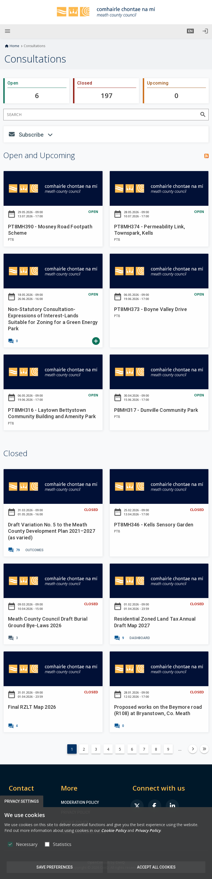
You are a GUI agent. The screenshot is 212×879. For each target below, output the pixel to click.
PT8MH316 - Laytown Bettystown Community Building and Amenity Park (52, 413)
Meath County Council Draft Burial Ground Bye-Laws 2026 (47, 622)
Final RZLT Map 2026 (32, 707)
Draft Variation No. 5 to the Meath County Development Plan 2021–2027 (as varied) (51, 531)
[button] (190, 31)
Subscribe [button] (63, 135)
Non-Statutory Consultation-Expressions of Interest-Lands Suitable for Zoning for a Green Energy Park (53, 318)
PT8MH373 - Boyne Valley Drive (150, 309)
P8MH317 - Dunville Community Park (156, 410)
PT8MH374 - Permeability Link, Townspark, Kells (149, 230)
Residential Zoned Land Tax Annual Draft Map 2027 (155, 622)
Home (14, 46)
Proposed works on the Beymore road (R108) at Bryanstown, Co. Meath (158, 710)
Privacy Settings (21, 801)
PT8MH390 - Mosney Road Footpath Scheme (50, 230)
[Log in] (205, 31)
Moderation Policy (80, 802)
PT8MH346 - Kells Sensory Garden (154, 525)
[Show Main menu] (7, 31)
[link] (13, 341)
